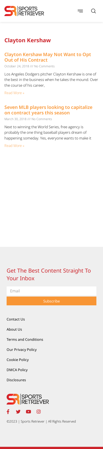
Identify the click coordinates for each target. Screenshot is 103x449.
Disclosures (16, 380)
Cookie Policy (18, 359)
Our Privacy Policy (22, 349)
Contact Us (16, 319)
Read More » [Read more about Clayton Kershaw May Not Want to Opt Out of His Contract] (14, 92)
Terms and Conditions (25, 339)
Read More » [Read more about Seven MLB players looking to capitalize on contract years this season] (14, 145)
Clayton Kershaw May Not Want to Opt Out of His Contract (47, 57)
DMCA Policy (17, 369)
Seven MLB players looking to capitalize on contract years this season (48, 110)
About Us (14, 329)
